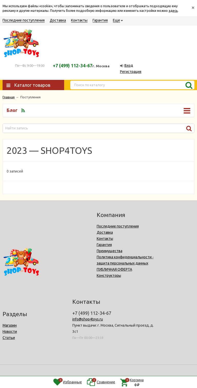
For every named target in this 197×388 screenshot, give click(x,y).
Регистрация (130, 72)
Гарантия (100, 20)
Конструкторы (109, 275)
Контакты (79, 20)
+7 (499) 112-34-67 (72, 65)
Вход (128, 65)
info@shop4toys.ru (87, 319)
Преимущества (109, 251)
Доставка (58, 20)
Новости (10, 331)
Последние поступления (24, 20)
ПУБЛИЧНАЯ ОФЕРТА (114, 269)
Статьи (9, 338)
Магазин (10, 325)
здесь (173, 10)
